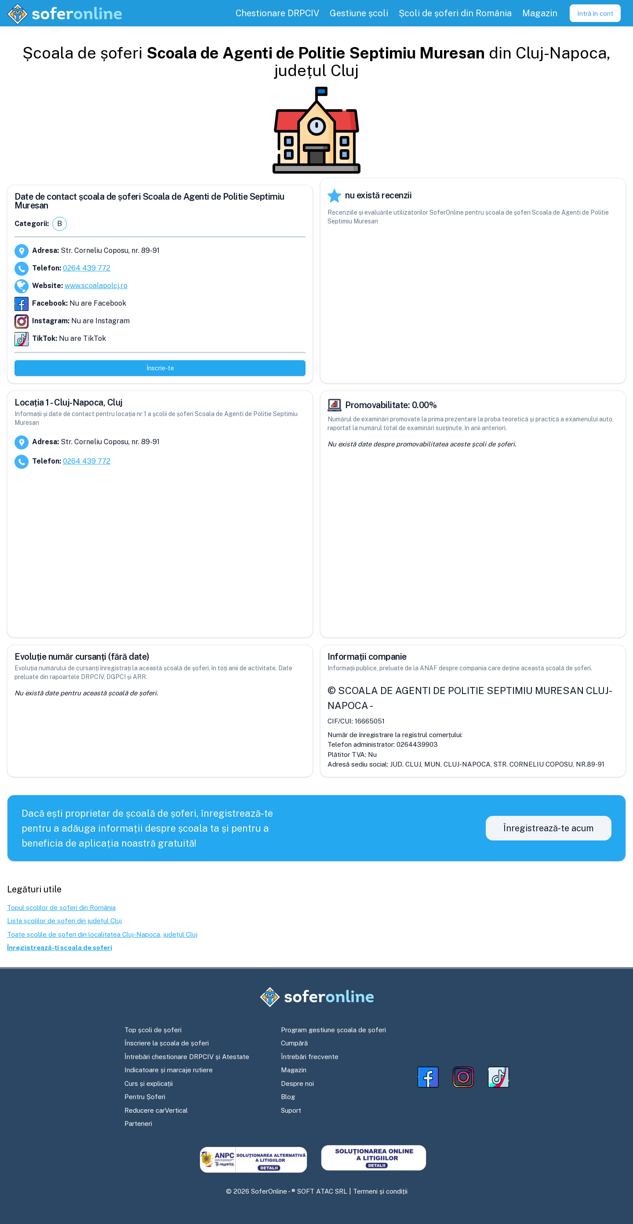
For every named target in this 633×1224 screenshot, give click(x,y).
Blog (288, 1096)
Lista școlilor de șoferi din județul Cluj (64, 920)
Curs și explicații (148, 1083)
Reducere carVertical (156, 1110)
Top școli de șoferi (153, 1030)
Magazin (293, 1070)
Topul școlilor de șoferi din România (61, 907)
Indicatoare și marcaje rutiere (168, 1070)
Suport (291, 1110)
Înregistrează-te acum (548, 828)
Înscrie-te (160, 368)
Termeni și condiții (380, 1191)
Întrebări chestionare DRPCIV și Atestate (186, 1056)
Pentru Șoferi (144, 1096)
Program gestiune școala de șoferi (333, 1030)
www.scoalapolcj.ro (96, 285)
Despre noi (297, 1083)
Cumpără (294, 1043)
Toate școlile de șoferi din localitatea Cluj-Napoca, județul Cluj (102, 934)
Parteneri (138, 1123)
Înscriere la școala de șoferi (166, 1043)
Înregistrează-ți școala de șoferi (59, 947)
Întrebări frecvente (309, 1056)
